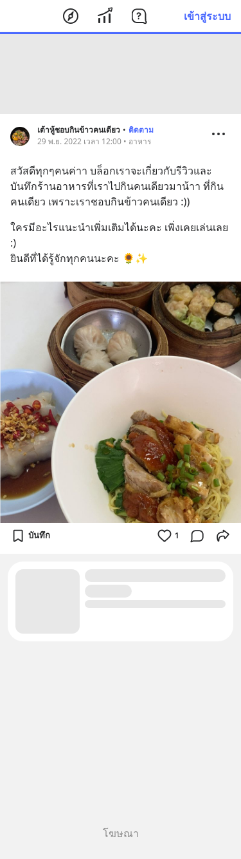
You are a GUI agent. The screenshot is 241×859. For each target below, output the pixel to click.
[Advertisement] (121, 74)
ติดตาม (141, 129)
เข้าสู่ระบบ (207, 16)
